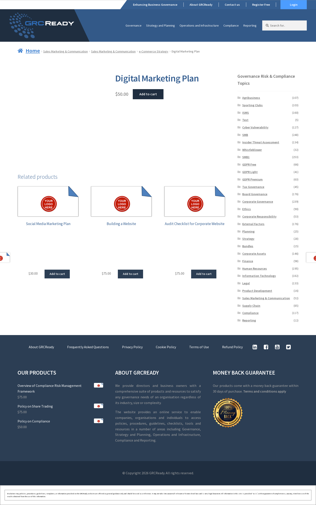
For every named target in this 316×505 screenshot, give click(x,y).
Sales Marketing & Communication (65, 51)
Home (33, 50)
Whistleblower (252, 150)
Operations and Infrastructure (199, 25)
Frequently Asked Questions (88, 347)
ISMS (245, 113)
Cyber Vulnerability (255, 127)
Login (294, 5)
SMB (245, 135)
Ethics (246, 209)
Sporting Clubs (252, 105)
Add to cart (148, 94)
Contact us (232, 5)
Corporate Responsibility (259, 216)
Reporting (250, 25)
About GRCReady (201, 5)
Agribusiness (251, 98)
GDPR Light (250, 172)
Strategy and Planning (160, 25)
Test (245, 120)
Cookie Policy (166, 347)
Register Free (261, 5)
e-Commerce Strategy (153, 51)
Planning (248, 231)
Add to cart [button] (57, 274)
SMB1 (246, 157)
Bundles (247, 246)
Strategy (248, 239)
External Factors (253, 224)
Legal (246, 283)
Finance (247, 261)
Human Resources (254, 269)
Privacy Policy (132, 347)
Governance (134, 25)
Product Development (257, 291)
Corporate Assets (254, 254)
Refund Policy (232, 347)
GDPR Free (249, 164)
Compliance (231, 25)
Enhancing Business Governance (155, 5)
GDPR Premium (252, 179)
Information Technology (259, 276)
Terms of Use (199, 347)
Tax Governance (253, 187)
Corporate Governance (257, 202)
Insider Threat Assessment (260, 142)
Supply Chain (251, 306)
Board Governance (254, 194)
